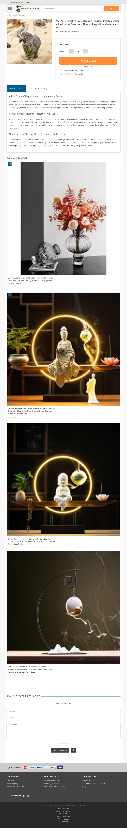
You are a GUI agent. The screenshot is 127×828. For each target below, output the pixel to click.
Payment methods (52, 780)
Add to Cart (88, 61)
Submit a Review (60, 750)
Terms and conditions (15, 786)
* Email (11, 717)
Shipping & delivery (52, 783)
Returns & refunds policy (54, 786)
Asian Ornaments (19, 16)
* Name (11, 711)
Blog (84, 786)
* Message (12, 724)
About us (10, 780)
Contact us (86, 780)
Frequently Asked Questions (94, 783)
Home (8, 16)
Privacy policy (12, 783)
